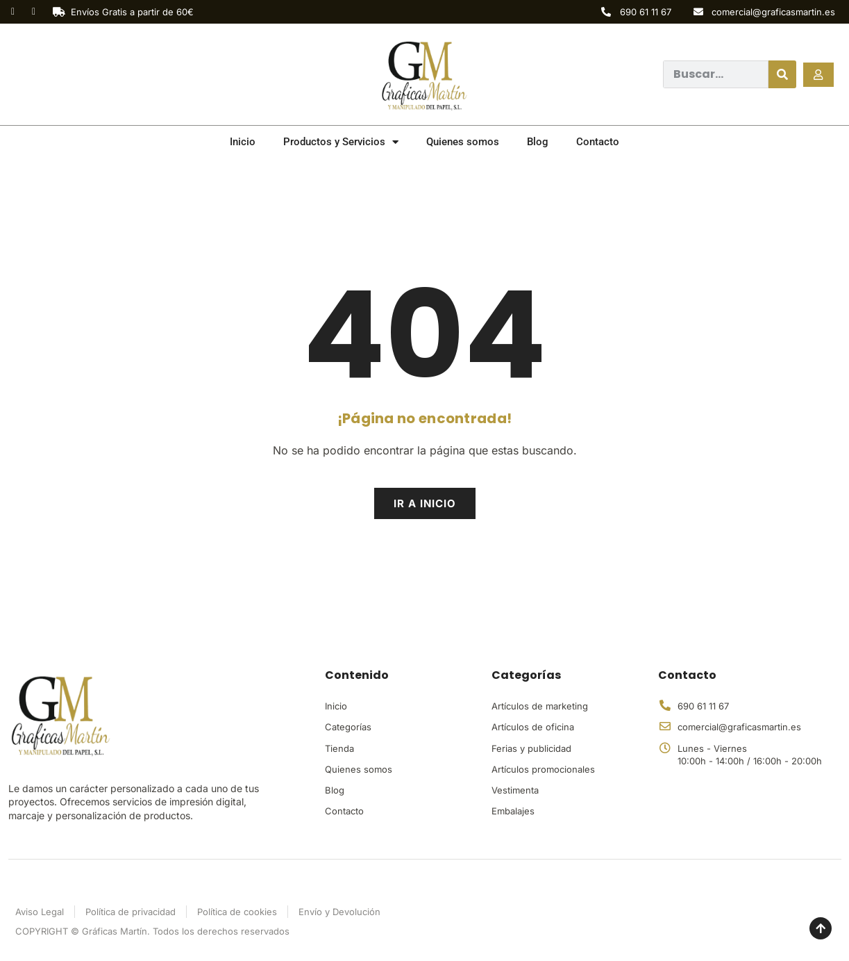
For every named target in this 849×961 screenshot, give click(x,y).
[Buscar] (782, 74)
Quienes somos (462, 141)
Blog (537, 141)
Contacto (597, 141)
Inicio (242, 141)
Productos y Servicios (340, 142)
